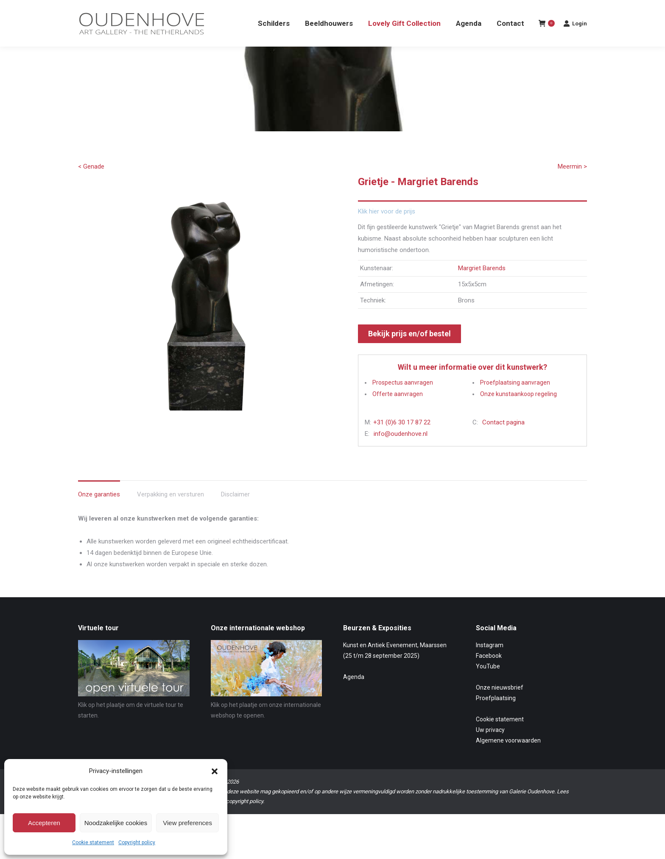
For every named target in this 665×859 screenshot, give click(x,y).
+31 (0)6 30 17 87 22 (401, 437)
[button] (214, 771)
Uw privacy (490, 745)
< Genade (91, 182)
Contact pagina (503, 437)
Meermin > (572, 182)
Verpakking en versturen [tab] (170, 509)
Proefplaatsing (496, 713)
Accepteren (44, 822)
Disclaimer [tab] (235, 509)
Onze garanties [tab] (99, 509)
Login (575, 38)
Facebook (489, 671)
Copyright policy (136, 842)
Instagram (489, 660)
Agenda (353, 692)
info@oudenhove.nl (401, 449)
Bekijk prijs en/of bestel (409, 348)
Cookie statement (93, 842)
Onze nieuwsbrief (499, 702)
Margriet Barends (482, 283)
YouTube (488, 681)
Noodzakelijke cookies (115, 822)
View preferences (187, 822)
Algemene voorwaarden (508, 755)
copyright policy (244, 816)
